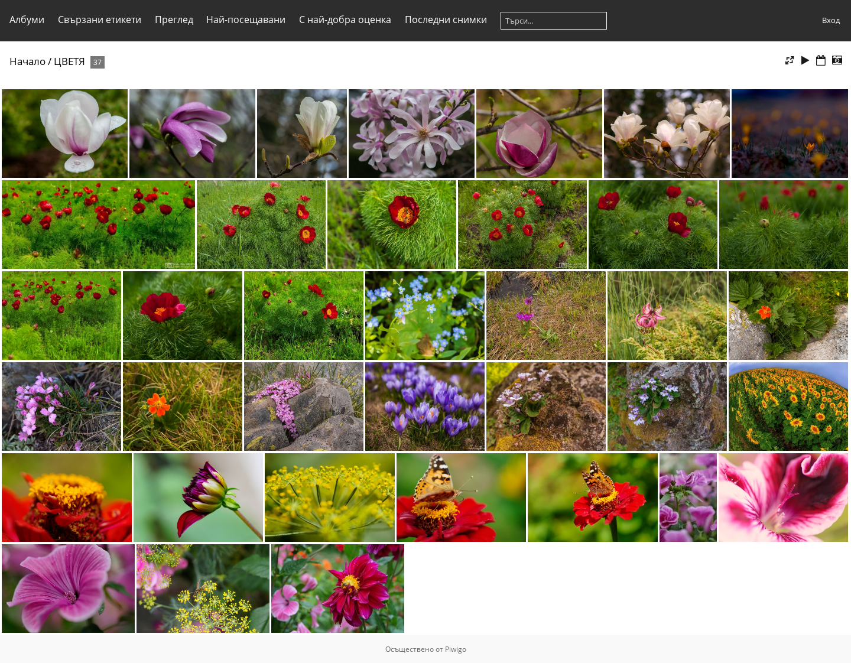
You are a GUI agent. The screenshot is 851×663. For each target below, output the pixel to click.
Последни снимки (446, 19)
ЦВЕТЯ (69, 61)
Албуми (26, 19)
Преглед (174, 19)
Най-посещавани (245, 19)
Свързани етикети (99, 19)
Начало (27, 61)
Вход (831, 20)
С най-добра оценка (345, 19)
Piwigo (455, 649)
